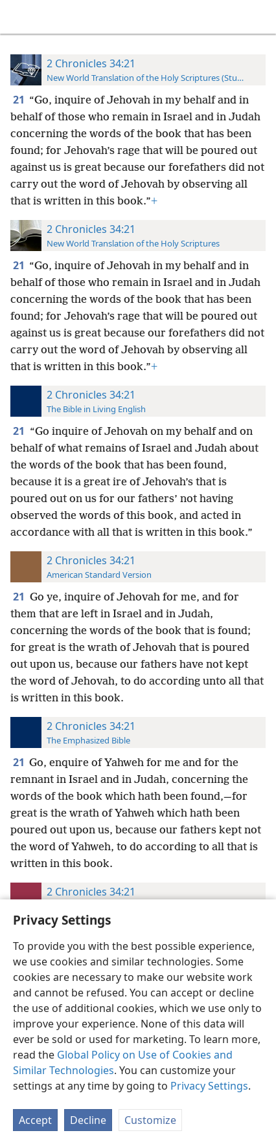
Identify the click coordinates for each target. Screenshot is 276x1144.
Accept (35, 1120)
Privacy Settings (209, 1086)
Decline (88, 1120)
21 (20, 100)
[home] (19, 17)
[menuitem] (19, 17)
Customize (150, 1120)
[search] (259, 16)
